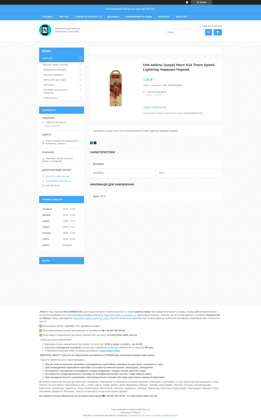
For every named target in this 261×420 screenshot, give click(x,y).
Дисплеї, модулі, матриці (55, 64)
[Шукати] (208, 32)
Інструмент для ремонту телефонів (55, 91)
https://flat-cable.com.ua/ (57, 176)
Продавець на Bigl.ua (130, 412)
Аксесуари (48, 85)
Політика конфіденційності (165, 415)
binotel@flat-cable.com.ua (58, 181)
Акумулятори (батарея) (54, 69)
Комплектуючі (50, 98)
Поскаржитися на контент (140, 415)
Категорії (47, 58)
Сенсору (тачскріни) (53, 75)
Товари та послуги (86, 16)
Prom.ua (146, 409)
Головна (47, 16)
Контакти (164, 16)
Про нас (64, 16)
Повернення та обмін (138, 16)
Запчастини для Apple (54, 80)
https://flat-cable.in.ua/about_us (120, 315)
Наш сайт (181, 16)
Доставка (113, 16)
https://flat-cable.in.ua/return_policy (92, 318)
